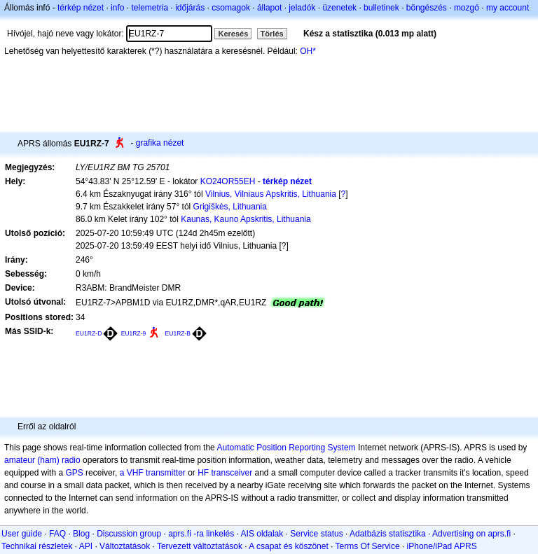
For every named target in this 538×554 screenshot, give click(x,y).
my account (507, 8)
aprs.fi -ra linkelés (201, 534)
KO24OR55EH (228, 181)
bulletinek (381, 8)
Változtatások (124, 546)
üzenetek (339, 8)
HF (203, 473)
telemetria (149, 8)
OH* (308, 51)
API (85, 546)
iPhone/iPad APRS (442, 546)
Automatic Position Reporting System (285, 447)
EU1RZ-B (178, 333)
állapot (269, 8)
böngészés (426, 8)
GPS (74, 473)
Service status (316, 534)
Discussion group (129, 534)
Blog (81, 534)
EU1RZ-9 (133, 333)
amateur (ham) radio (42, 460)
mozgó (466, 8)
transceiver (232, 473)
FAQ (57, 534)
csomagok (231, 8)
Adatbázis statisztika (388, 534)
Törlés (272, 33)
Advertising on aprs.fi (471, 534)
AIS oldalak (262, 534)
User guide (21, 534)
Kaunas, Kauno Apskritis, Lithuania (245, 219)
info (117, 8)
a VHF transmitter (153, 473)
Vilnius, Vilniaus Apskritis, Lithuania (270, 194)
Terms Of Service (368, 546)
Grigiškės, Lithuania (230, 207)
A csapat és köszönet (288, 546)
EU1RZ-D (89, 333)
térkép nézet (80, 8)
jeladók (302, 8)
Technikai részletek (36, 546)
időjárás (190, 8)
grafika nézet (160, 143)
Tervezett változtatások (199, 546)
